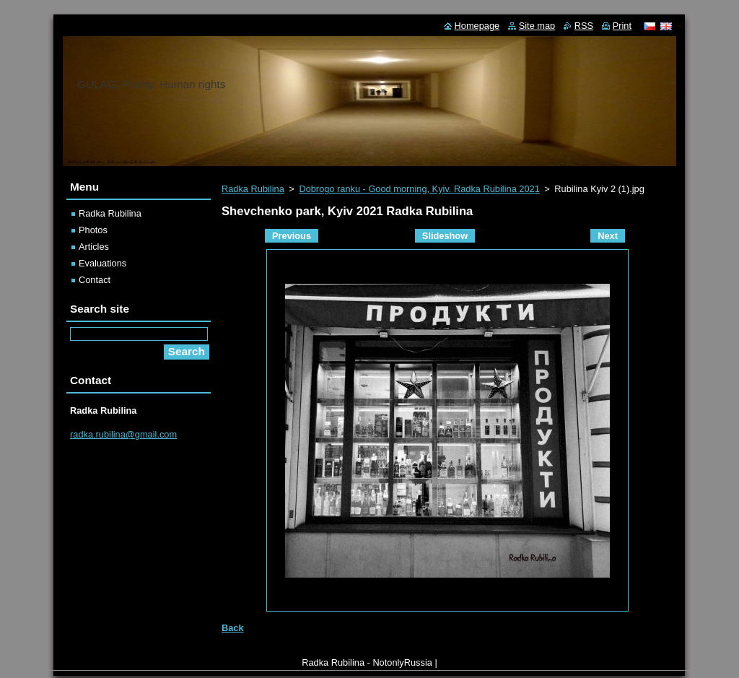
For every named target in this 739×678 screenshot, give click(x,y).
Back (233, 627)
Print (622, 25)
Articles (94, 246)
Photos (93, 230)
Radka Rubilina (253, 188)
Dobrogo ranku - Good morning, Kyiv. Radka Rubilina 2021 (419, 188)
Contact (94, 279)
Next (608, 235)
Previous (291, 235)
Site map (537, 25)
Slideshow (445, 235)
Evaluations (102, 263)
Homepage (477, 25)
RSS (583, 25)
